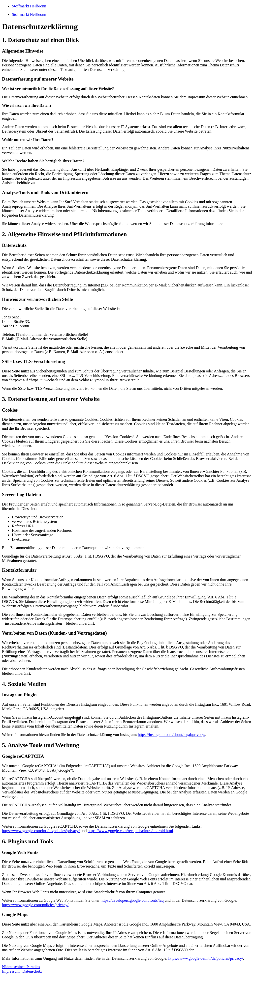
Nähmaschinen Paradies (21, 967)
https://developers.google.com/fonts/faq (131, 900)
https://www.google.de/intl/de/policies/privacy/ (205, 958)
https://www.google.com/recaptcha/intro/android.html (130, 831)
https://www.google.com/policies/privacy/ (35, 905)
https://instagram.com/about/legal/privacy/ (171, 734)
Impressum (11, 971)
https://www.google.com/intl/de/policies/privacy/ (41, 831)
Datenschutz (32, 971)
